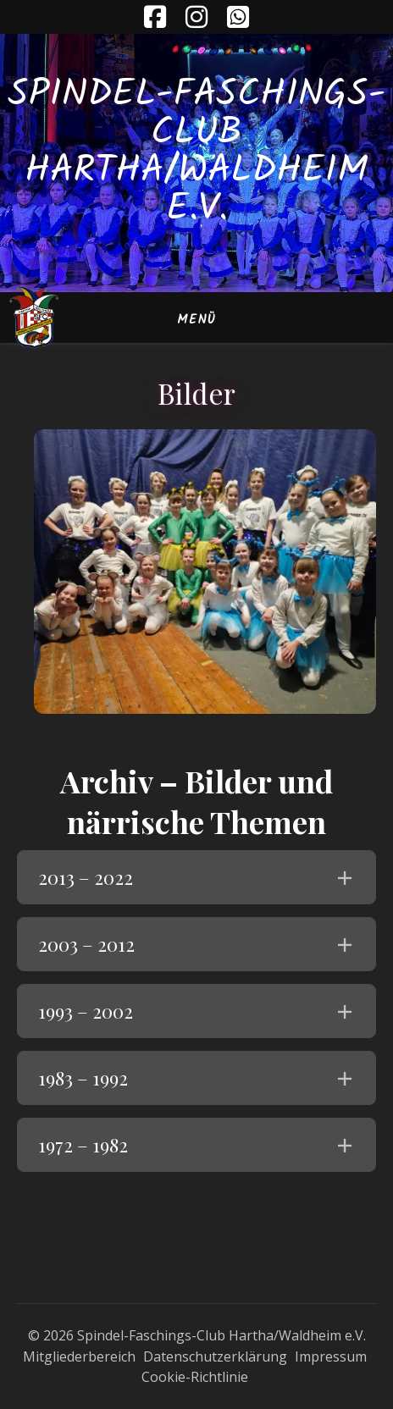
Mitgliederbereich (79, 1356)
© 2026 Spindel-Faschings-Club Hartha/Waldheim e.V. (197, 1335)
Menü (196, 320)
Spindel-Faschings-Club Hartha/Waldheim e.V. (196, 152)
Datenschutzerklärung (215, 1356)
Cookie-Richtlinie (194, 1377)
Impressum (331, 1356)
